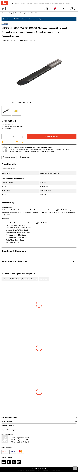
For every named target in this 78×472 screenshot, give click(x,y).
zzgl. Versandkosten (16, 126)
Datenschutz (52, 470)
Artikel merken (9, 157)
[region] (39, 111)
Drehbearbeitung (7, 13)
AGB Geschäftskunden (31, 470)
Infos (52, 151)
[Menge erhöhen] (22, 136)
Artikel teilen (24, 157)
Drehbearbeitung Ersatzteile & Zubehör (26, 13)
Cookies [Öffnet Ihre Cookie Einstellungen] (58, 470)
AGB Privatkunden (43, 470)
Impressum (21, 470)
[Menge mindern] (4, 136)
